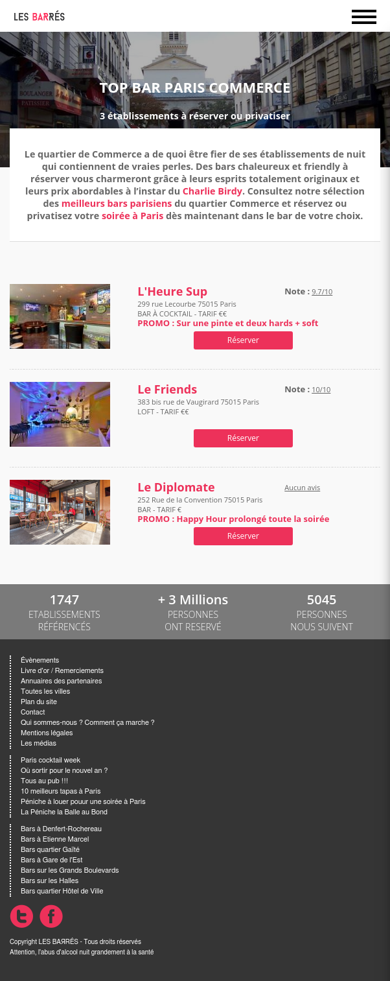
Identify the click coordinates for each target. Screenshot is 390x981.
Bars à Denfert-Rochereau (61, 829)
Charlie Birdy (212, 191)
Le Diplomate (175, 487)
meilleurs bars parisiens (117, 203)
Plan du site (39, 701)
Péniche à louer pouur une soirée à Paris (83, 801)
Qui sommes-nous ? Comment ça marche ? (88, 722)
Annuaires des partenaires (61, 681)
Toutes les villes (45, 691)
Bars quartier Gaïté (50, 849)
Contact (33, 712)
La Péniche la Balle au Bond (64, 812)
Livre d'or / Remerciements (62, 670)
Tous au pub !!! (44, 781)
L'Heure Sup (172, 291)
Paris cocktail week (50, 760)
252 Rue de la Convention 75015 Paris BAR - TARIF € (233, 509)
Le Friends (167, 389)
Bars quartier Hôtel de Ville (62, 891)
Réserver (243, 340)
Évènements (40, 660)
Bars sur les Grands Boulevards (70, 870)
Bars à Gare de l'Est (51, 860)
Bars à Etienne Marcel (55, 839)
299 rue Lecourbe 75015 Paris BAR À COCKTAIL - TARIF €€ (227, 313)
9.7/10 (322, 291)
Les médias (38, 743)
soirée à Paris (132, 215)
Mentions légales (47, 733)
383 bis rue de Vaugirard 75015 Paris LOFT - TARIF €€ (198, 411)
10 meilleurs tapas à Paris (60, 791)
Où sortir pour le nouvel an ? (64, 770)
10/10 (321, 389)
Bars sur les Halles (49, 880)
